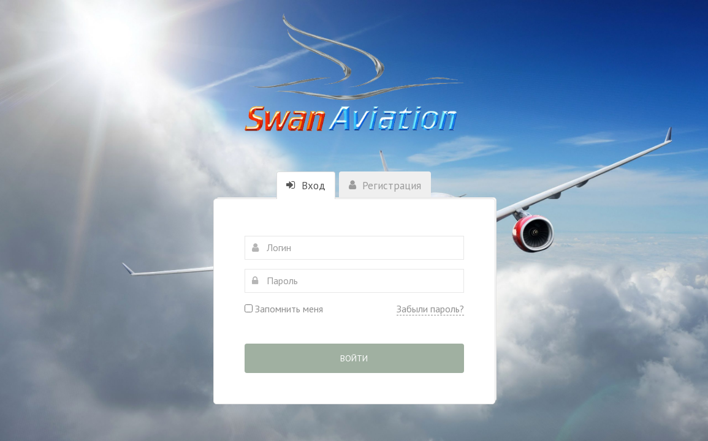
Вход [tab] (305, 185)
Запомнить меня (284, 309)
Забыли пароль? (430, 309)
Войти (354, 358)
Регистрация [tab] (385, 185)
